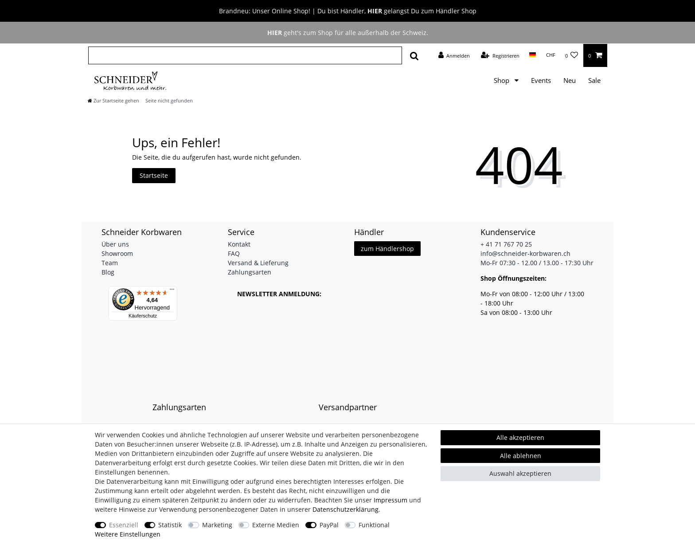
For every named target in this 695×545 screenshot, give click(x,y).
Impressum (390, 500)
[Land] (532, 55)
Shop (502, 80)
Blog (108, 272)
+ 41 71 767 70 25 (506, 244)
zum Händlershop (387, 248)
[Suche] (414, 55)
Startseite (154, 175)
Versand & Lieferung (258, 263)
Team (110, 263)
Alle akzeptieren (520, 437)
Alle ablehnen (520, 455)
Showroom (117, 253)
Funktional (374, 525)
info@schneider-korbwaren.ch (525, 253)
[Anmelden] (454, 55)
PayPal (329, 525)
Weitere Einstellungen (127, 534)
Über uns (115, 244)
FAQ (234, 253)
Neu (569, 80)
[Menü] (172, 291)
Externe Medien (275, 525)
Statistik (170, 525)
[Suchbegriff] (245, 55)
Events (541, 80)
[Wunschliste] (571, 55)
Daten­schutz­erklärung (345, 509)
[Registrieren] (500, 55)
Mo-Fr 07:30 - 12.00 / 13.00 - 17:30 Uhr (536, 263)
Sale (594, 80)
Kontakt (239, 244)
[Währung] (550, 55)
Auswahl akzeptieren (520, 473)
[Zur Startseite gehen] (113, 100)
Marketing (217, 525)
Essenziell (123, 525)
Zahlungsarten (249, 272)
